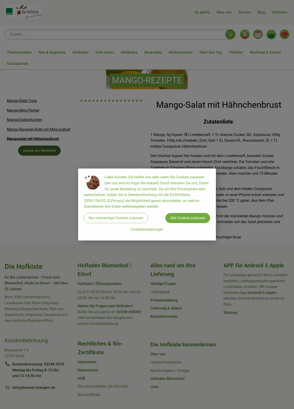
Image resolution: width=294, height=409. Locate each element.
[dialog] (147, 204)
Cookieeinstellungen (147, 229)
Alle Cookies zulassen (187, 218)
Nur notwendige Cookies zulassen (116, 218)
